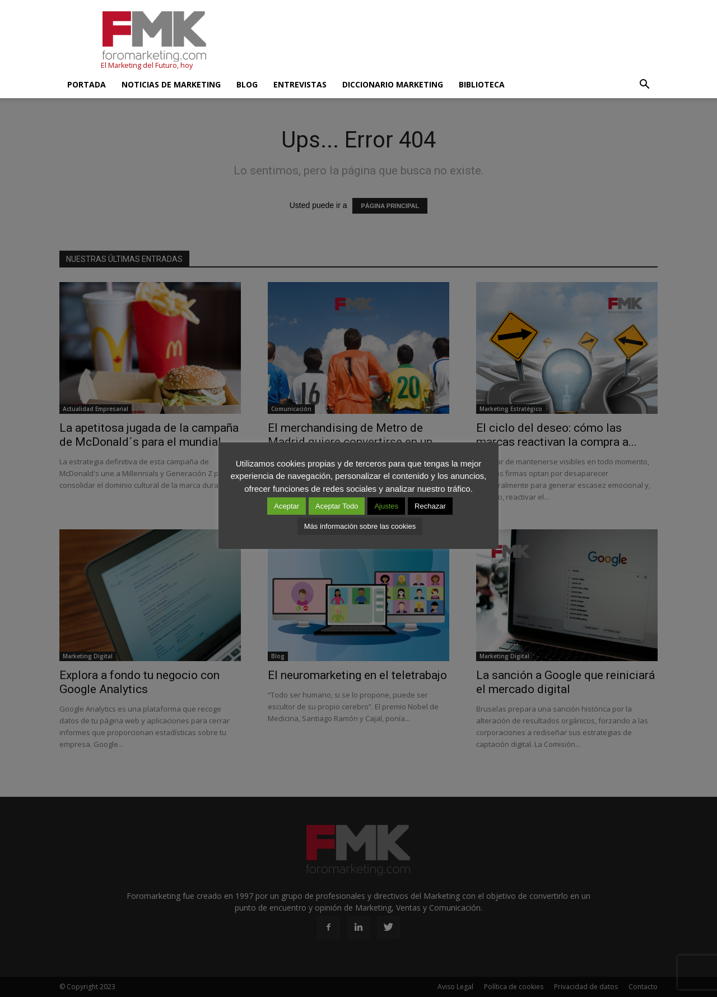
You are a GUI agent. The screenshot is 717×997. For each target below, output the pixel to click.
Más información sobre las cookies (360, 526)
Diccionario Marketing (392, 84)
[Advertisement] (454, 41)
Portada (86, 84)
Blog (247, 84)
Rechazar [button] (430, 506)
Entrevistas (300, 84)
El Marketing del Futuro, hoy (147, 65)
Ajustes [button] (386, 506)
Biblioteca (482, 84)
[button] (644, 84)
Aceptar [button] (286, 506)
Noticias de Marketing (171, 84)
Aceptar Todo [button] (336, 506)
